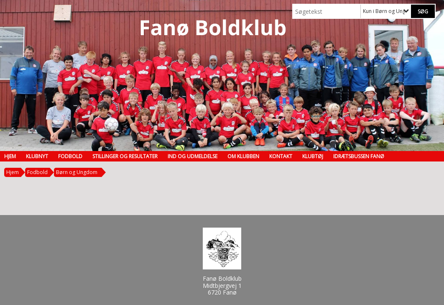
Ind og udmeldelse (192, 156)
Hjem (10, 156)
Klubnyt (37, 156)
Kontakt (280, 156)
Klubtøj (312, 156)
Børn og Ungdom (76, 172)
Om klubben (243, 156)
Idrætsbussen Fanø (358, 156)
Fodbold (70, 156)
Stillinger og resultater (125, 156)
